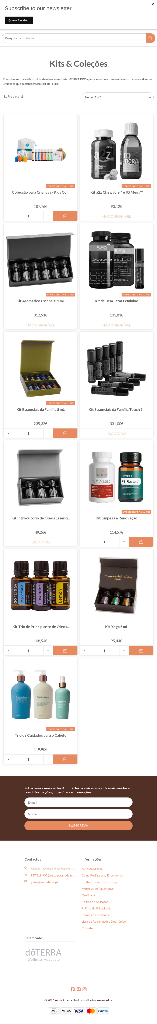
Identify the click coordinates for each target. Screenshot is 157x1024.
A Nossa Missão (92, 869)
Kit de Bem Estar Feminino (116, 301)
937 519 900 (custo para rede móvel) (55, 875)
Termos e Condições (95, 915)
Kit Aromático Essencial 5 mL (41, 301)
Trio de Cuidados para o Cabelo (41, 735)
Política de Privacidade (96, 908)
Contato (87, 928)
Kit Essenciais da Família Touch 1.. (116, 409)
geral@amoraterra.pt (44, 882)
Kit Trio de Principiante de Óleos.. (41, 626)
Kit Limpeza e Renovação (116, 518)
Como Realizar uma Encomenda (102, 875)
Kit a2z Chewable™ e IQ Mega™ (116, 192)
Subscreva (78, 825)
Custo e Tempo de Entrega (100, 882)
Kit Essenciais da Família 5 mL (41, 409)
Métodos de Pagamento (98, 888)
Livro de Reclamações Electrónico (104, 921)
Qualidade (88, 895)
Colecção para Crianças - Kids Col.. (40, 192)
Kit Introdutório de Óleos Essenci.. (40, 518)
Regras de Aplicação (95, 901)
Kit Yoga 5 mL (116, 626)
